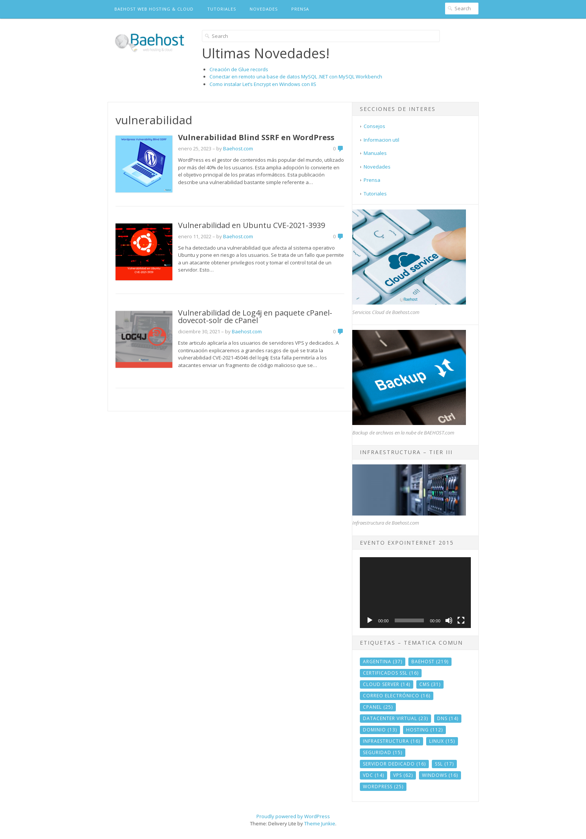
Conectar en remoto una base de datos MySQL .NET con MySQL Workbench (295, 76)
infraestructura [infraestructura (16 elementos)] (391, 741)
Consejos (374, 126)
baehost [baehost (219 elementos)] (429, 661)
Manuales (375, 153)
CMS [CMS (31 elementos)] (430, 684)
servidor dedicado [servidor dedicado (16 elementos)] (394, 764)
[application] (415, 592)
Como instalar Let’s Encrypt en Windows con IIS (262, 84)
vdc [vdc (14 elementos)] (373, 775)
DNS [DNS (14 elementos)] (447, 718)
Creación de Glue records (238, 69)
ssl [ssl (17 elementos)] (444, 764)
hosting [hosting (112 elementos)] (424, 730)
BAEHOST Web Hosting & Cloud (154, 9)
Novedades (264, 9)
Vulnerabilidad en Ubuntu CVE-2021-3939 (251, 225)
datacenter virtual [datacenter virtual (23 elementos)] (395, 718)
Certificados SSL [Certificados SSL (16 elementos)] (391, 673)
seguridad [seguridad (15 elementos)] (382, 752)
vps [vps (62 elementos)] (403, 775)
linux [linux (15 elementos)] (442, 741)
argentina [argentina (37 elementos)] (382, 661)
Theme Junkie (319, 823)
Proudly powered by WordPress (293, 816)
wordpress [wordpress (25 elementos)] (383, 786)
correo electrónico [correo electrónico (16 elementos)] (396, 695)
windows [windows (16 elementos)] (440, 775)
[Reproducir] (369, 620)
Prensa (300, 9)
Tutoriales (221, 9)
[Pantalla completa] (461, 620)
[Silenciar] (449, 620)
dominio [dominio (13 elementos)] (380, 730)
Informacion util (381, 139)
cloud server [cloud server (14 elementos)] (386, 684)
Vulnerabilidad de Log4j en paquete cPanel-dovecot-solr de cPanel (255, 316)
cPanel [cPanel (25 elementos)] (378, 707)
